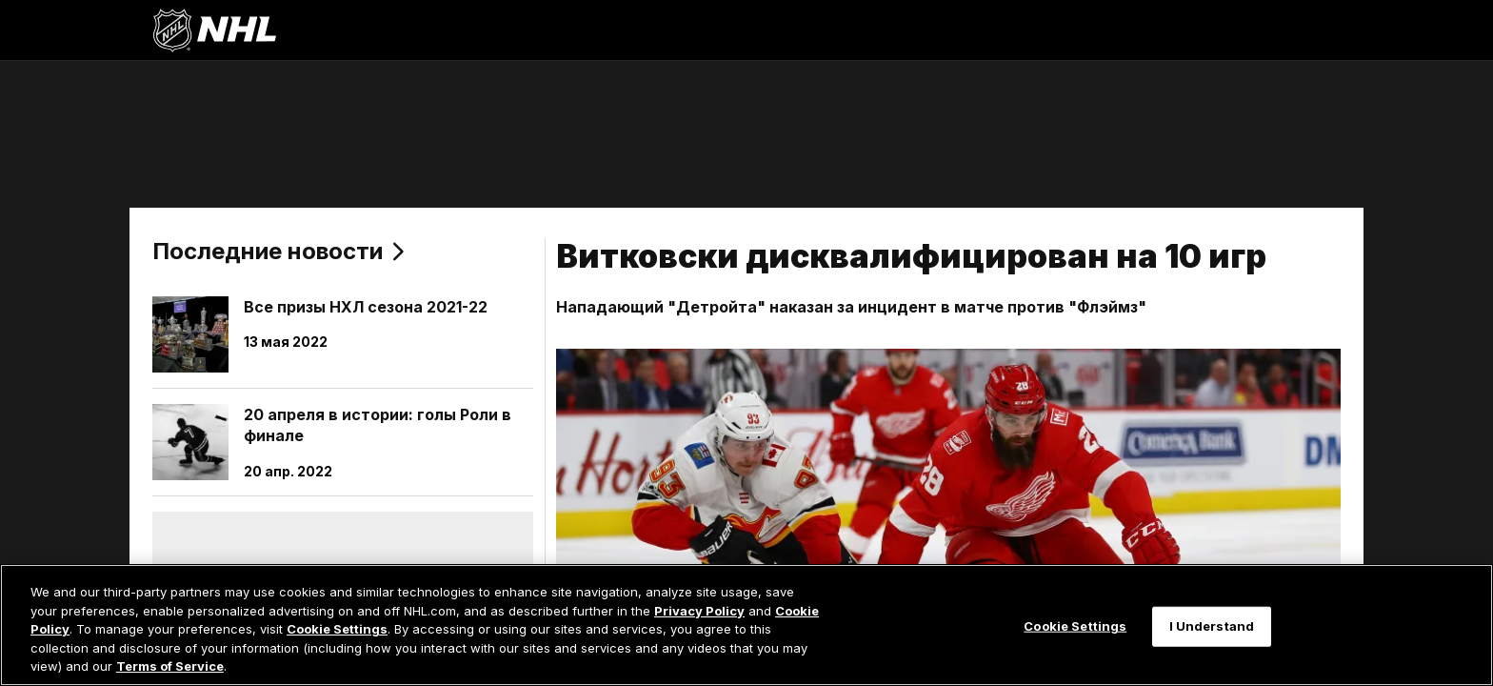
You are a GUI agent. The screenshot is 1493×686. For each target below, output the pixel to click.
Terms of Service (170, 666)
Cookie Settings (337, 628)
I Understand (1212, 626)
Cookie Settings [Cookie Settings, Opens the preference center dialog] (1075, 626)
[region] (746, 625)
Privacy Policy (699, 610)
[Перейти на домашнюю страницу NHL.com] (214, 30)
